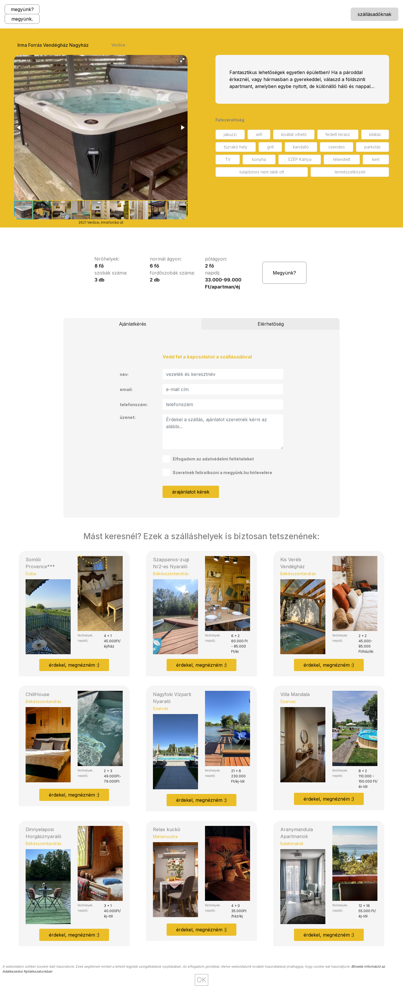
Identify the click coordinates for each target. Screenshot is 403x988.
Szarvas (160, 708)
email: (126, 389)
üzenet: (127, 417)
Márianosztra (165, 836)
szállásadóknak (374, 14)
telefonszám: (134, 404)
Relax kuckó (166, 829)
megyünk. (22, 19)
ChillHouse (37, 694)
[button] (182, 60)
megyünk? (22, 9)
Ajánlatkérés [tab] (132, 324)
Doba (31, 573)
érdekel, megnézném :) (74, 665)
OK (201, 980)
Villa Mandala (295, 694)
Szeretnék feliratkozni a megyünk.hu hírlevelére (217, 472)
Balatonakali (291, 843)
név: (124, 374)
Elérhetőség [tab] (271, 324)
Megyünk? (284, 273)
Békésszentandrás (171, 573)
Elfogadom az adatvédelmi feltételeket (208, 458)
